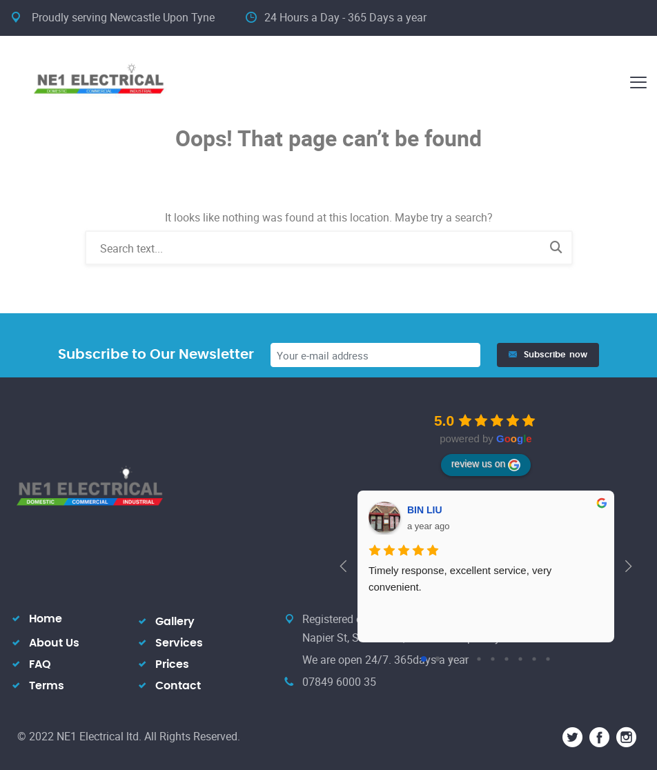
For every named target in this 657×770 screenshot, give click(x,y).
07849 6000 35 (339, 681)
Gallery (175, 621)
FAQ (40, 664)
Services (179, 643)
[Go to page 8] (534, 658)
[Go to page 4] (478, 658)
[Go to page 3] (465, 658)
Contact (178, 685)
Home (45, 618)
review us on (486, 464)
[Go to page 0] (423, 659)
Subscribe (548, 355)
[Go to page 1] (437, 659)
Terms (46, 685)
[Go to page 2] (451, 659)
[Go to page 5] (492, 658)
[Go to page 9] (547, 658)
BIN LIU (424, 509)
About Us (54, 643)
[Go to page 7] (520, 658)
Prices (172, 664)
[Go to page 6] (506, 658)
